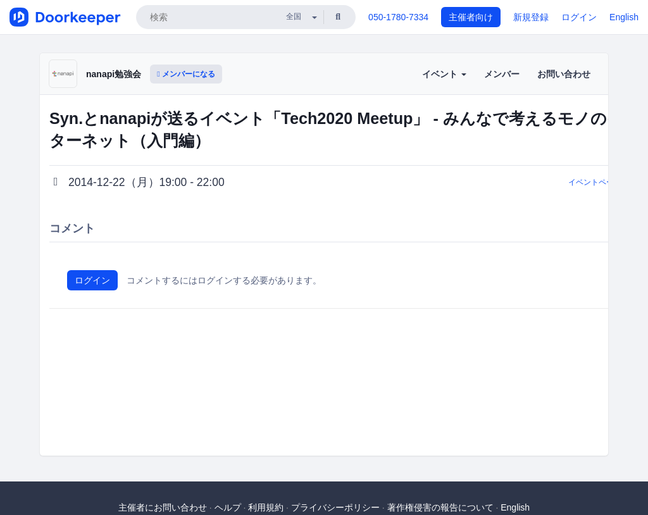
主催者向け (471, 17)
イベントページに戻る (606, 182)
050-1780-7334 (398, 17)
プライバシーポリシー (335, 507)
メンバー (502, 74)
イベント (444, 74)
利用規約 (266, 507)
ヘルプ (228, 507)
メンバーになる (186, 74)
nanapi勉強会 (113, 74)
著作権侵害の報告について (440, 507)
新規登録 (531, 17)
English (624, 17)
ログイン (579, 17)
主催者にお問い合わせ (162, 507)
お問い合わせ (563, 74)
